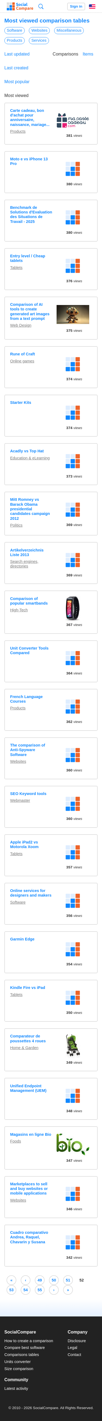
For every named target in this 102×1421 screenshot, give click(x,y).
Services (38, 40)
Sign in (76, 6)
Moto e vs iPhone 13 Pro (29, 161)
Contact (74, 1354)
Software (14, 30)
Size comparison (18, 1369)
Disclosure (77, 1341)
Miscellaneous (69, 30)
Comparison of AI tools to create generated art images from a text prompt (30, 311)
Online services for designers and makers (30, 892)
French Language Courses (26, 699)
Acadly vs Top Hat (27, 451)
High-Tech (19, 610)
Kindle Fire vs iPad (27, 987)
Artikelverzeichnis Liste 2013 (27, 552)
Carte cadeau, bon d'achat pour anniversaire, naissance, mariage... (30, 117)
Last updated (17, 54)
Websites (39, 30)
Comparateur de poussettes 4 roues (28, 1038)
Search (41, 6)
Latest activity (16, 1388)
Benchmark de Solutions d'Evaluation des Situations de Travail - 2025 (31, 214)
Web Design (20, 325)
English (92, 6)
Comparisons (65, 54)
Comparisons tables (21, 1354)
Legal (72, 1347)
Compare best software (24, 1347)
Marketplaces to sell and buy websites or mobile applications (29, 1189)
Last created (16, 68)
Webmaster (20, 800)
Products (14, 40)
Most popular (17, 81)
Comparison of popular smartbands (29, 600)
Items (88, 54)
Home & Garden (24, 1048)
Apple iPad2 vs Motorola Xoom (24, 844)
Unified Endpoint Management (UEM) (28, 1088)
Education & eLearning (30, 458)
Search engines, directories (24, 563)
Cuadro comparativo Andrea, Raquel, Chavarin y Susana (29, 1237)
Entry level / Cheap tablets (27, 258)
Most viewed (16, 95)
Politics (16, 525)
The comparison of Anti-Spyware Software (27, 750)
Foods (15, 1141)
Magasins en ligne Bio (30, 1134)
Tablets (16, 267)
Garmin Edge (22, 939)
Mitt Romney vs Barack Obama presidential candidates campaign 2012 (30, 508)
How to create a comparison (28, 1341)
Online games (22, 361)
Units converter (17, 1362)
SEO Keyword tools (28, 793)
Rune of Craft (22, 354)
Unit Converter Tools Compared (29, 650)
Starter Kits (20, 402)
